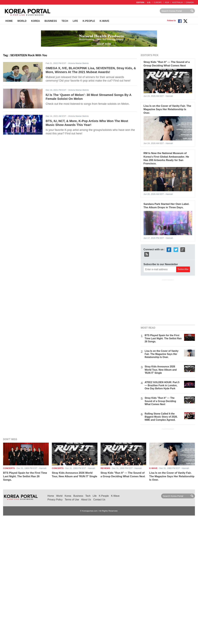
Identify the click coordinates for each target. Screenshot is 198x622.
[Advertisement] (168, 301)
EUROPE (158, 2)
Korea (35, 21)
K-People (89, 21)
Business (51, 21)
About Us (86, 499)
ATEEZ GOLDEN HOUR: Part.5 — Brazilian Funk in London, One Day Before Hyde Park (162, 385)
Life (75, 21)
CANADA (190, 2)
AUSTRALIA (177, 2)
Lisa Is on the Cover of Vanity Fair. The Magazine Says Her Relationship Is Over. (167, 109)
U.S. (149, 2)
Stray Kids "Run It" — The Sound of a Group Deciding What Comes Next (160, 401)
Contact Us (99, 499)
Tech (65, 21)
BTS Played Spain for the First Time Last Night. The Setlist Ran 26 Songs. (163, 338)
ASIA (167, 2)
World (21, 21)
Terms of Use (72, 499)
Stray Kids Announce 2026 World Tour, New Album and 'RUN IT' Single (161, 369)
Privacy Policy (54, 499)
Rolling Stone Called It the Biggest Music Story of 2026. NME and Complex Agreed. (161, 416)
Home (9, 21)
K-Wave (104, 21)
